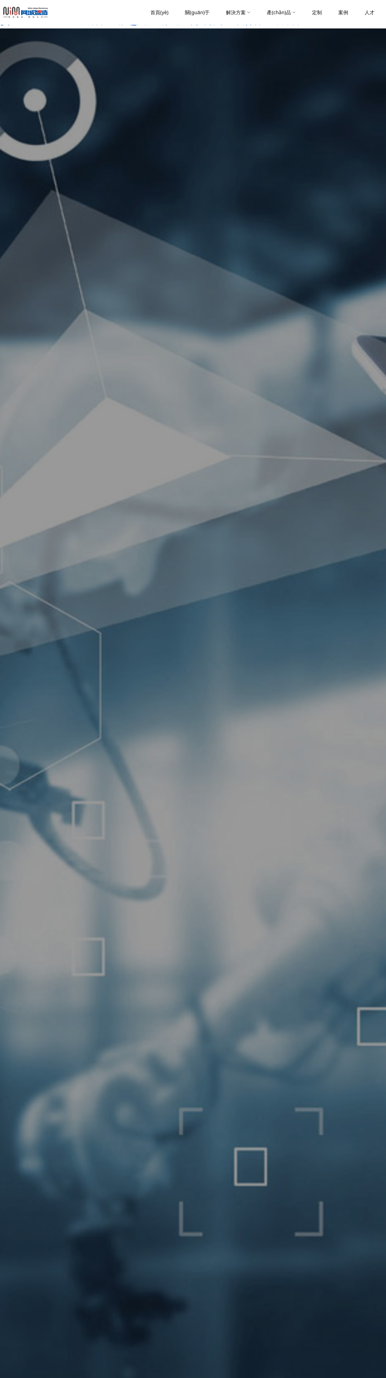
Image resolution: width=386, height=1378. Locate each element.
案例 (343, 12)
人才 (369, 12)
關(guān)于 (197, 12)
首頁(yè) (159, 12)
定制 (317, 12)
